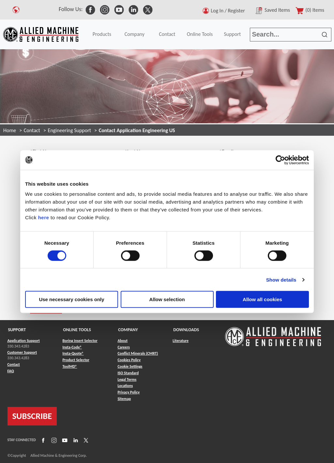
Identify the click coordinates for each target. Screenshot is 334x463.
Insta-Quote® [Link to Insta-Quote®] (73, 353)
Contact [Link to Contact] (14, 364)
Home (9, 130)
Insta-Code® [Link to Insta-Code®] (72, 347)
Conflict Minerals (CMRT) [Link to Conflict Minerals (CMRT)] (137, 353)
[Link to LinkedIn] (75, 440)
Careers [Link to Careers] (123, 347)
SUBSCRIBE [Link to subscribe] (32, 416)
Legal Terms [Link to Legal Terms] (126, 379)
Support (232, 34)
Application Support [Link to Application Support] (24, 340)
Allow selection (167, 299)
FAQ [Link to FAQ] (11, 371)
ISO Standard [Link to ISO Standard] (128, 373)
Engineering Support (69, 130)
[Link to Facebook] (42, 440)
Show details (281, 279)
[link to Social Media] (90, 9)
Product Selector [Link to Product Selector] (75, 360)
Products (102, 34)
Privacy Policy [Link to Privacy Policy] (128, 392)
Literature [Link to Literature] (181, 340)
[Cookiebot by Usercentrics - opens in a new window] (280, 160)
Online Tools (200, 34)
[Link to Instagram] (53, 440)
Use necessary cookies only (71, 299)
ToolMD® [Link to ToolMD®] (69, 366)
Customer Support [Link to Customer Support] (22, 352)
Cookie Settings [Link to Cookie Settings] (129, 366)
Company (134, 34)
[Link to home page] (41, 34)
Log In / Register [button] (229, 11)
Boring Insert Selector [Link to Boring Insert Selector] (79, 340)
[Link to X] (85, 440)
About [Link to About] (122, 340)
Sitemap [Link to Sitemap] (124, 398)
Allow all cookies (262, 299)
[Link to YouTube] (64, 440)
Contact (167, 34)
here (43, 217)
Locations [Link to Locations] (125, 385)
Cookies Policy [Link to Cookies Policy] (129, 360)
